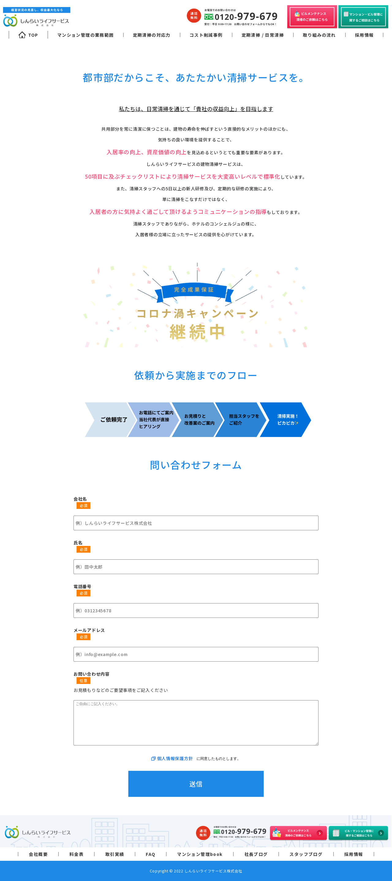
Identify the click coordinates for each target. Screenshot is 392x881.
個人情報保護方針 (175, 758)
